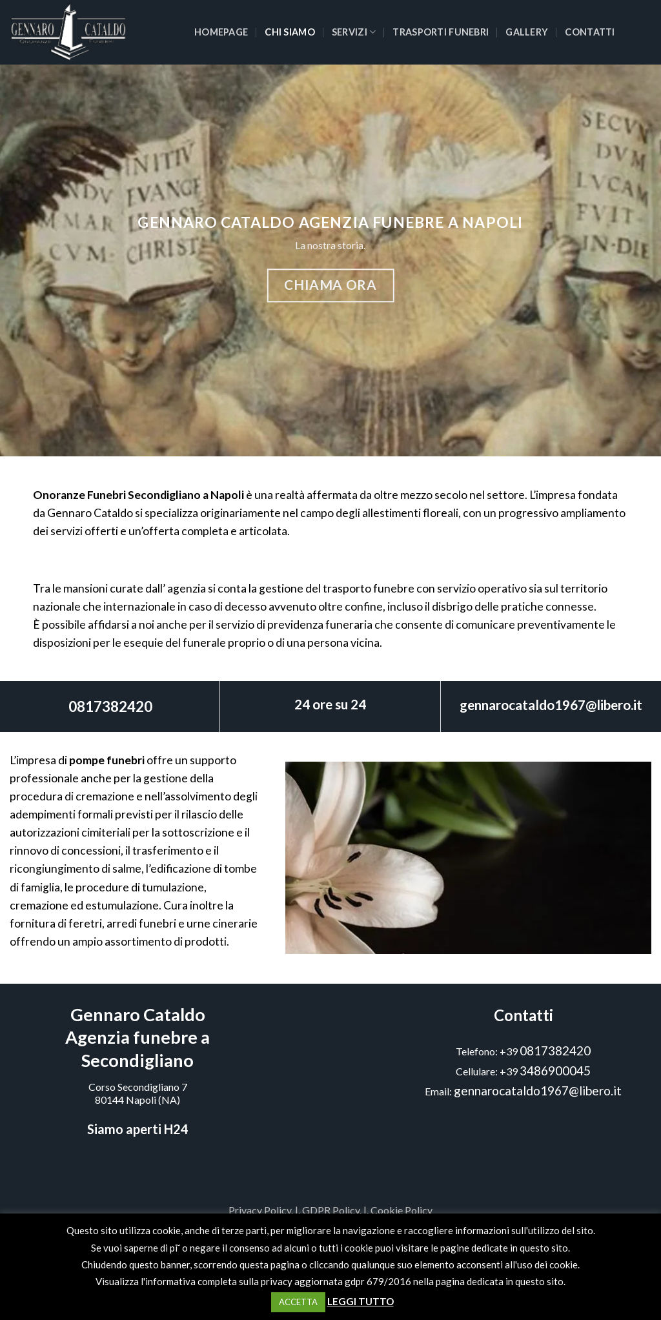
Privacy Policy (260, 1210)
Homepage (221, 31)
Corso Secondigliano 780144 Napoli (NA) (137, 1093)
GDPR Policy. (331, 1210)
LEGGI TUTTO (360, 1301)
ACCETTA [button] (298, 1302)
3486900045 (555, 1070)
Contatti (590, 31)
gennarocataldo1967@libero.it (551, 704)
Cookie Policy (401, 1210)
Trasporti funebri (440, 31)
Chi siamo (290, 31)
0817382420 (110, 706)
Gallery (526, 31)
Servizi (354, 32)
